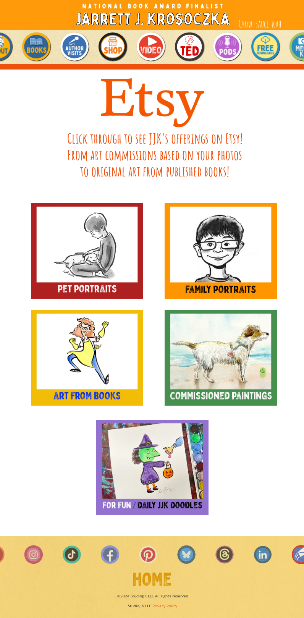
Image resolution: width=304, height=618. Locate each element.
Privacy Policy (164, 605)
